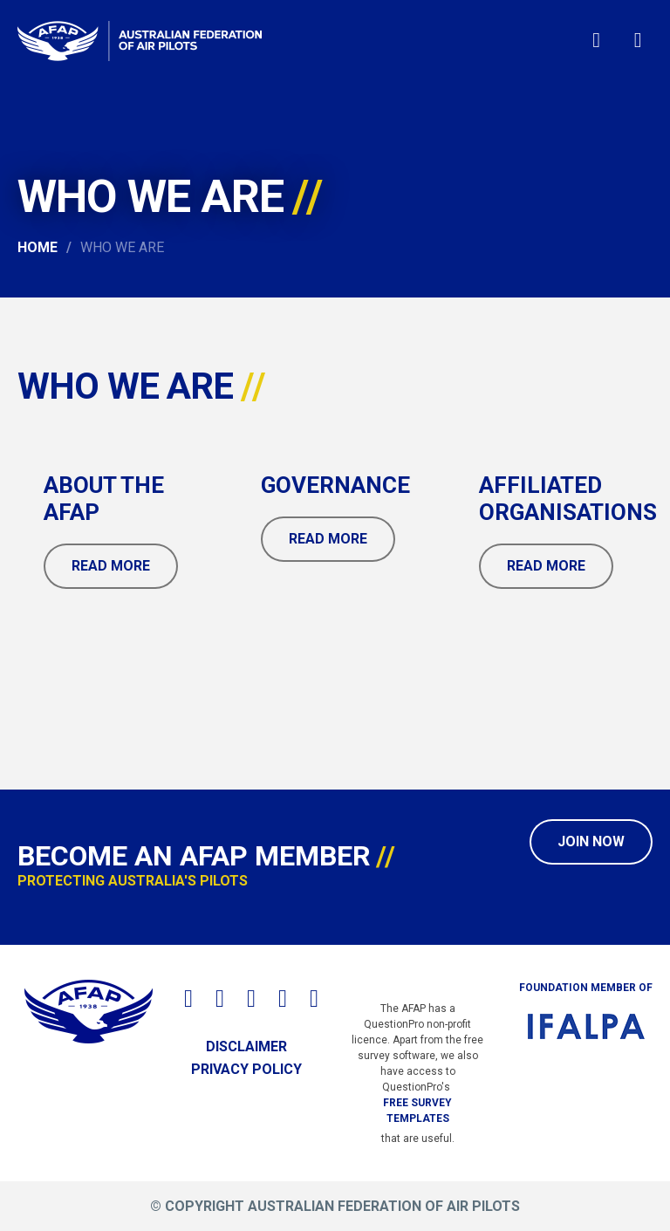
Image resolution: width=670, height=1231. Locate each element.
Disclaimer (246, 1046)
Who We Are (122, 247)
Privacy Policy (246, 1069)
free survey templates (417, 1111)
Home (37, 247)
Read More (111, 565)
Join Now (591, 841)
